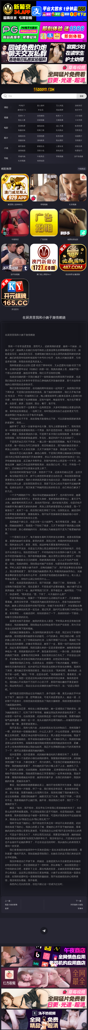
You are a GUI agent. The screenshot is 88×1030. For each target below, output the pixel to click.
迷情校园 (21, 150)
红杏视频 (21, 160)
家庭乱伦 (40, 146)
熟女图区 (59, 140)
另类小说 (40, 150)
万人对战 (59, 105)
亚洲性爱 (21, 126)
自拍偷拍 (40, 115)
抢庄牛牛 (78, 110)
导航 (6, 158)
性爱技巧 (78, 150)
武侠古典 (78, 146)
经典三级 (40, 130)
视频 (6, 117)
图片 (6, 137)
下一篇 (76, 905)
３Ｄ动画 (78, 115)
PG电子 (22, 105)
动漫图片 (78, 136)
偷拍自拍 (40, 126)
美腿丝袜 (21, 140)
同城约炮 (21, 156)
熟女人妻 (21, 120)
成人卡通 (59, 126)
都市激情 (21, 146)
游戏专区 (78, 105)
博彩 (6, 107)
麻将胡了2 (22, 110)
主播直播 (59, 120)
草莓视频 (59, 156)
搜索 (81, 96)
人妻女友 (59, 146)
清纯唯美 (40, 140)
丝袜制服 (40, 120)
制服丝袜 (21, 130)
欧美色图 (59, 136)
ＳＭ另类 (78, 120)
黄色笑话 (59, 150)
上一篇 (12, 905)
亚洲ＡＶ (21, 115)
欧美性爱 (78, 126)
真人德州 (40, 105)
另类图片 (78, 140)
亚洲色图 (40, 136)
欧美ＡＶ (59, 115)
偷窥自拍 (21, 136)
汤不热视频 (78, 156)
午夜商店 (40, 156)
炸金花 (40, 110)
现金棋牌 (59, 110)
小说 (6, 148)
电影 (6, 127)
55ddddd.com (44, 89)
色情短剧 (40, 160)
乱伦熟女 (59, 130)
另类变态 (78, 130)
